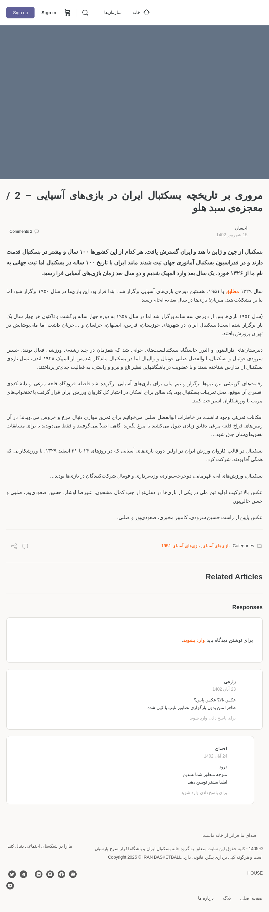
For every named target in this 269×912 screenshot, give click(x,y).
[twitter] (12, 874)
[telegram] (23, 874)
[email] (73, 874)
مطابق (232, 291)
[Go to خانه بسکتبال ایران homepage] (215, 12)
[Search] (85, 12)
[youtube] (10, 885)
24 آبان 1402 (215, 756)
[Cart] (67, 12)
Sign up (20, 12)
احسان (241, 228)
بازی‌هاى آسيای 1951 (180, 545)
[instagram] (50, 874)
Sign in (49, 12)
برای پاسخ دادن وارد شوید (213, 717)
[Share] (14, 547)
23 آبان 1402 (224, 689)
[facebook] (61, 874)
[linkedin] (38, 874)
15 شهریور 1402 (231, 234)
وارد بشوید (194, 640)
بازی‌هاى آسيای (216, 545)
